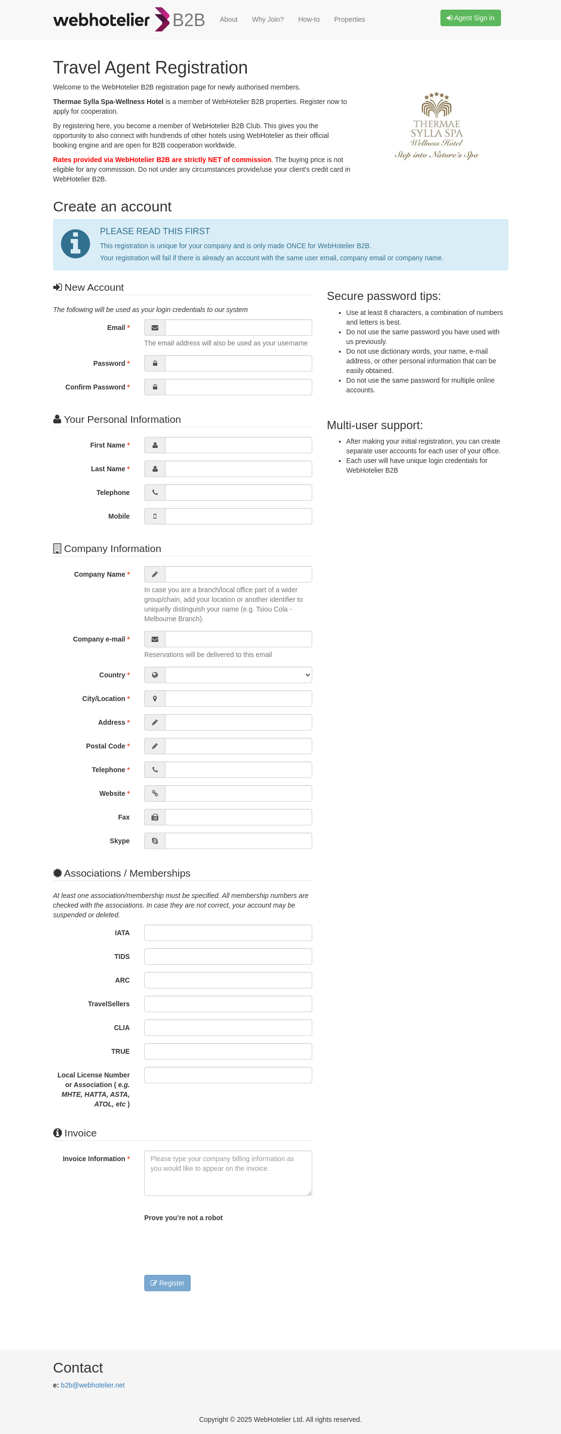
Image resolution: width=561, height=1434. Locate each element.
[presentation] (217, 1246)
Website (114, 793)
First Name (110, 445)
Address (114, 722)
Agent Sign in (470, 18)
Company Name (102, 574)
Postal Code (108, 746)
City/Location (106, 698)
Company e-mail (101, 639)
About (229, 19)
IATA (122, 933)
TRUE (120, 1051)
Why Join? (268, 19)
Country (114, 675)
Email (118, 327)
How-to (308, 19)
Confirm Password (97, 387)
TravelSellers (109, 1004)
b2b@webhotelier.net (93, 1385)
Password (111, 363)
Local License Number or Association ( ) (94, 1089)
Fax (124, 817)
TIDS (122, 956)
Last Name (110, 469)
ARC (122, 980)
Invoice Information (96, 1159)
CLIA (122, 1027)
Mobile (119, 516)
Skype (120, 841)
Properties (349, 19)
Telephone (113, 492)
